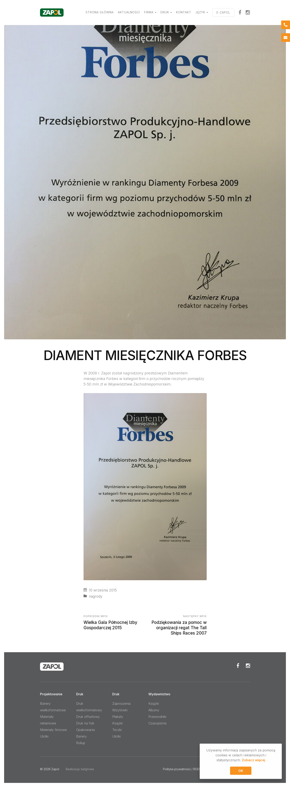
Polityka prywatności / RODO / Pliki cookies (192, 769)
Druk (164, 12)
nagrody (95, 596)
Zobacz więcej (253, 760)
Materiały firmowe (53, 730)
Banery (81, 736)
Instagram (248, 12)
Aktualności (129, 12)
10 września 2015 (103, 590)
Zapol (55, 769)
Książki (117, 723)
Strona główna (100, 12)
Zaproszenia (121, 703)
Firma (149, 12)
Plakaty (117, 717)
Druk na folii (85, 723)
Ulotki (44, 736)
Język (200, 12)
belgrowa (87, 769)
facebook (240, 12)
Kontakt (183, 12)
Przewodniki (157, 717)
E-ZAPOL (223, 12)
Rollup (80, 743)
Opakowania (85, 730)
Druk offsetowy (88, 717)
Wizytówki (119, 710)
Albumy (153, 710)
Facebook (237, 665)
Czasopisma (157, 723)
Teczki (117, 730)
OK (240, 771)
